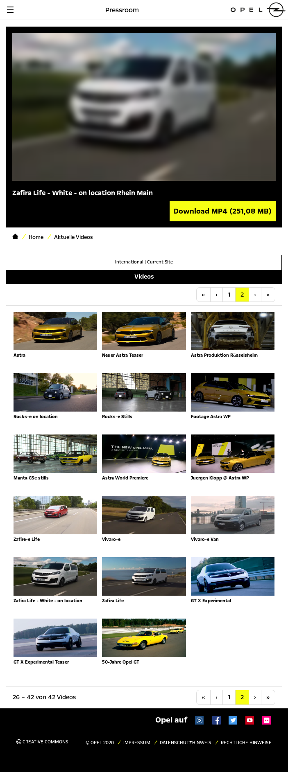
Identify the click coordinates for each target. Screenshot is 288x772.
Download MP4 (223, 211)
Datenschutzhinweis (185, 743)
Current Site (160, 262)
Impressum (136, 743)
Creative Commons (42, 742)
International (129, 262)
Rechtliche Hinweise (246, 743)
